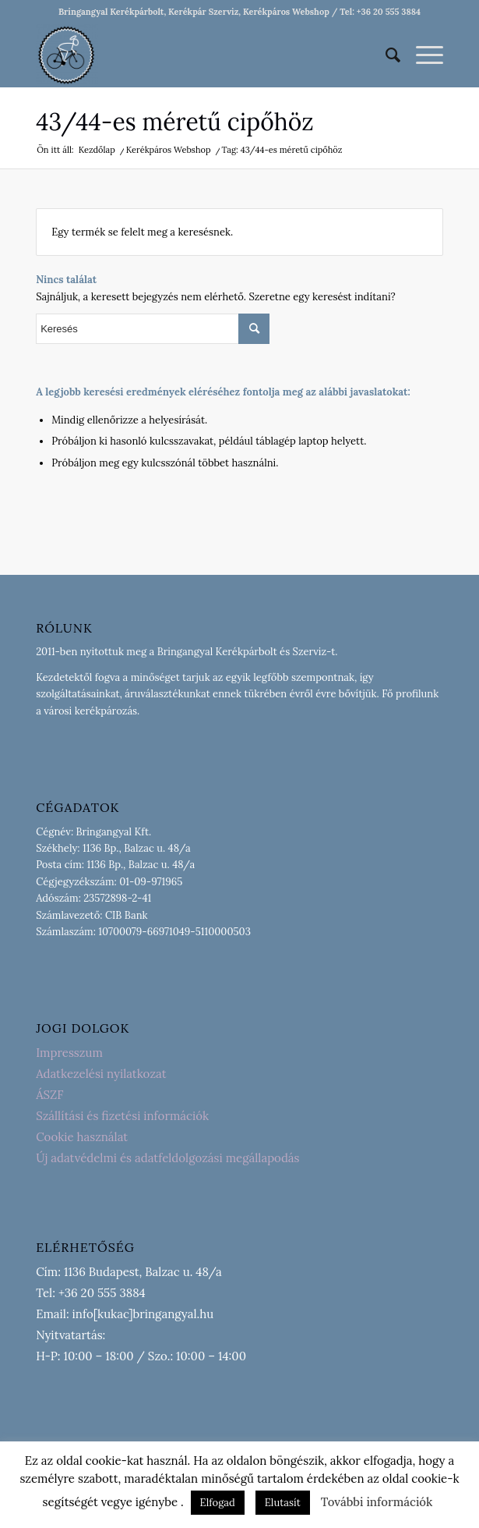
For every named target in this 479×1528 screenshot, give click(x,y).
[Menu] (421, 55)
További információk (377, 1501)
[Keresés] (385, 55)
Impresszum (69, 1052)
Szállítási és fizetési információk (122, 1115)
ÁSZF (49, 1094)
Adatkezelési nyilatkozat (101, 1073)
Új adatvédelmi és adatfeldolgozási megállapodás (167, 1157)
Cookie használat (82, 1136)
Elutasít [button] (283, 1502)
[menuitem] (385, 55)
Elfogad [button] (217, 1502)
